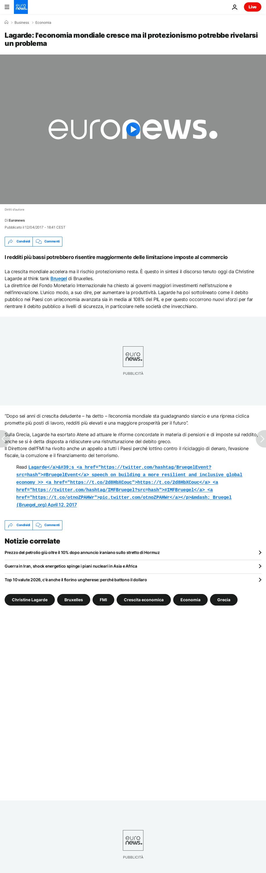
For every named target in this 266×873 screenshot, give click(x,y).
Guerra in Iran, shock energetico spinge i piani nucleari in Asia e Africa (71, 562)
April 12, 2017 (62, 502)
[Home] (6, 22)
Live (253, 6)
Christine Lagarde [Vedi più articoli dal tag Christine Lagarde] (30, 595)
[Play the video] (133, 129)
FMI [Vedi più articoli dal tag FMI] (103, 595)
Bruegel (58, 278)
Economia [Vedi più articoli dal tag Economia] (190, 595)
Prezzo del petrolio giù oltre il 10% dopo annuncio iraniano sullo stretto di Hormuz (82, 548)
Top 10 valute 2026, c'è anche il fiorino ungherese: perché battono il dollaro (76, 576)
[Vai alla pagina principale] (21, 7)
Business (22, 22)
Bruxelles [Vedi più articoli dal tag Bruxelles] (73, 595)
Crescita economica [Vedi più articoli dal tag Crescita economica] (144, 595)
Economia (43, 22)
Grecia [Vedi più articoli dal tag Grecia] (223, 595)
